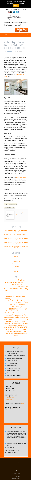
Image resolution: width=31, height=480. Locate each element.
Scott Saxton (9, 51)
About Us (16, 256)
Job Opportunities (16, 468)
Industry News (16, 264)
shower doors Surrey (10, 207)
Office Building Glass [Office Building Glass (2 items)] (18, 307)
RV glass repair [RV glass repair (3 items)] (17, 315)
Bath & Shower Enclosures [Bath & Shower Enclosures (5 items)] (15, 281)
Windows (16, 271)
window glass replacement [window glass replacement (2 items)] (17, 333)
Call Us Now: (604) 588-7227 (21, 30)
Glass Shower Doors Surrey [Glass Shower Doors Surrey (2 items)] (16, 301)
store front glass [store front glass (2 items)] (23, 323)
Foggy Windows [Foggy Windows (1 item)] (21, 294)
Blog (16, 470)
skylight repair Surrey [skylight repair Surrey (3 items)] (13, 321)
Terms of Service (15, 464)
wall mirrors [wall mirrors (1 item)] (16, 329)
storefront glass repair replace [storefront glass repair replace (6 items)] (15, 328)
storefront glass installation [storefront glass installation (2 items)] (16, 325)
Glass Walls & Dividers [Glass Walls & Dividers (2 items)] (21, 303)
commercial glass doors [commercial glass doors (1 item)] (11, 286)
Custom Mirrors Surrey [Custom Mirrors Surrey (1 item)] (8, 292)
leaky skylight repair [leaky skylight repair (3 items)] (17, 305)
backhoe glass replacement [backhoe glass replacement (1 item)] (12, 280)
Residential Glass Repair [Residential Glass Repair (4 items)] (16, 309)
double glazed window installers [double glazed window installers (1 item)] (19, 292)
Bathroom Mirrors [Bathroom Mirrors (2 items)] (17, 285)
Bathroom (15, 259)
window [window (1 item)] (19, 329)
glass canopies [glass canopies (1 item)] (22, 299)
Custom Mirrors (16, 261)
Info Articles (11, 53)
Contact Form (8, 399)
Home (16, 460)
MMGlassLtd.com (9, 397)
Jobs (16, 269)
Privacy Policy (16, 462)
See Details (15, 5)
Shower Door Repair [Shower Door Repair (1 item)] (8, 319)
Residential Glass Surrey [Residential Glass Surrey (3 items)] (13, 313)
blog (22, 403)
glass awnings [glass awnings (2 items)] (14, 299)
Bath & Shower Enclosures (11, 204)
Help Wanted (15, 409)
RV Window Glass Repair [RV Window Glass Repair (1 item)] (23, 317)
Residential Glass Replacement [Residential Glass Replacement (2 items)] (15, 311)
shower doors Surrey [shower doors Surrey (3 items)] (20, 319)
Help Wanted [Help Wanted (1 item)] (6, 305)
